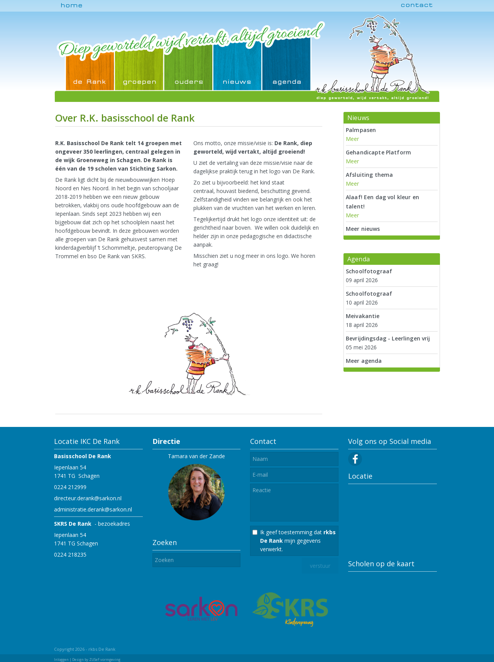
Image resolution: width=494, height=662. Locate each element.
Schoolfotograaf (369, 271)
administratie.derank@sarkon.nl (93, 509)
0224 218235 (70, 554)
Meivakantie (363, 316)
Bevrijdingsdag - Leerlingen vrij (388, 338)
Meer (352, 138)
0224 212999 (70, 487)
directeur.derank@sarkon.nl (88, 498)
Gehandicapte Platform (378, 152)
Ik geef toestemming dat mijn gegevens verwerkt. (298, 540)
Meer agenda (364, 360)
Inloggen (61, 659)
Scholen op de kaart (381, 563)
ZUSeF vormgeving (104, 659)
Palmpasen (361, 130)
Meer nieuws (363, 228)
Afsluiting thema (369, 174)
